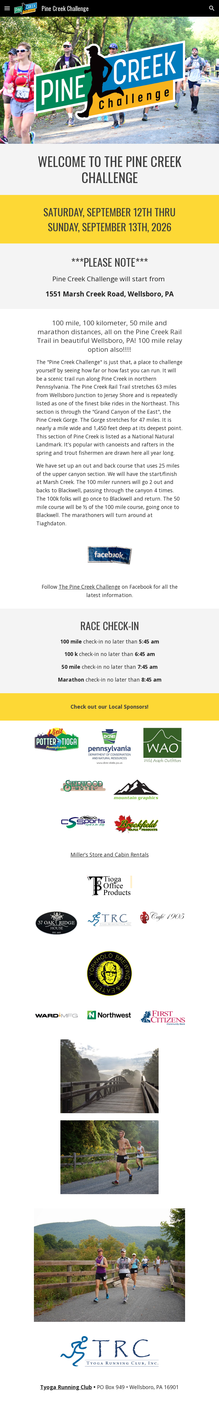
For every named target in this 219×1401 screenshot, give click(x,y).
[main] (109, 169)
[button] (7, 8)
